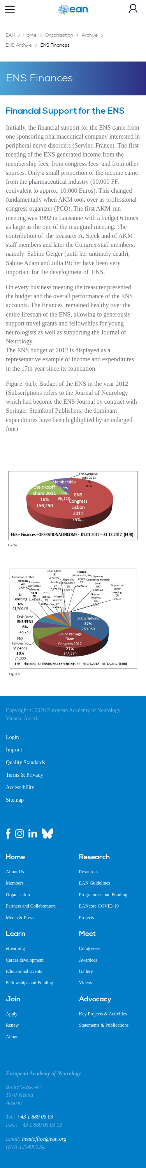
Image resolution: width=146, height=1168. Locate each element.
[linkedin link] (32, 834)
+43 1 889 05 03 (35, 1117)
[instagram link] (19, 834)
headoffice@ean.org (44, 1139)
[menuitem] (36, 857)
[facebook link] (8, 834)
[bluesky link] (47, 834)
